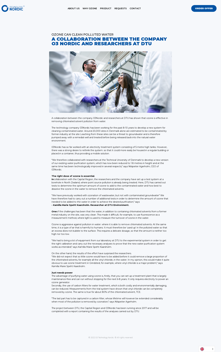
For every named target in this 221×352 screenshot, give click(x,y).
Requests (120, 8)
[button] (204, 8)
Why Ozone (90, 8)
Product (105, 8)
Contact (135, 8)
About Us (73, 8)
